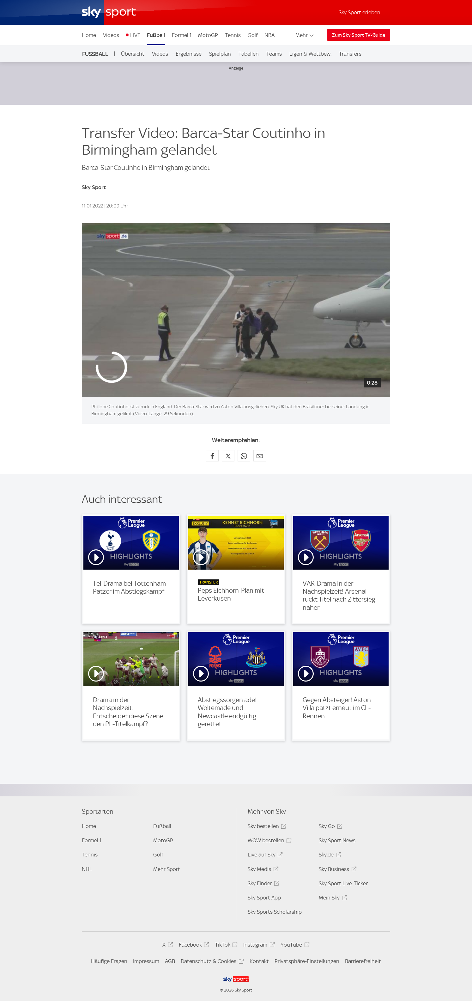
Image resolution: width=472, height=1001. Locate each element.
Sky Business (336, 870)
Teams (274, 54)
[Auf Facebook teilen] (212, 455)
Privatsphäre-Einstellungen (307, 961)
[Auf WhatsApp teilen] (244, 455)
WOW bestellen (269, 841)
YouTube (294, 946)
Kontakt (259, 961)
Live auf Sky (264, 855)
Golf (253, 35)
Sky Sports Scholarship (275, 912)
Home (89, 35)
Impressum (146, 961)
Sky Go (329, 827)
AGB (170, 961)
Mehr (305, 35)
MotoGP (208, 35)
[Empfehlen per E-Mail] (259, 455)
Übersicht (132, 54)
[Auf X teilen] (228, 455)
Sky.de (329, 855)
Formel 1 (181, 35)
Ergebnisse (189, 54)
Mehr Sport (166, 869)
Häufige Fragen (109, 961)
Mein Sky (332, 898)
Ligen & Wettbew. (310, 54)
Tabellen (249, 54)
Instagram (258, 946)
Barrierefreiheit (363, 961)
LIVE (135, 35)
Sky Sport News (337, 840)
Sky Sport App (264, 897)
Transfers (350, 54)
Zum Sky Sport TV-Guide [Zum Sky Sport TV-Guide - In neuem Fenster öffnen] (358, 35)
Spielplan (220, 54)
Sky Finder (262, 884)
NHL (87, 869)
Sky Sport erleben (359, 12)
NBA (269, 35)
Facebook (193, 946)
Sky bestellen (266, 827)
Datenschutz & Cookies (211, 962)
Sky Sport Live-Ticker (343, 883)
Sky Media (262, 870)
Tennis (233, 35)
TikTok (225, 946)
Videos (111, 35)
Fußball (156, 35)
